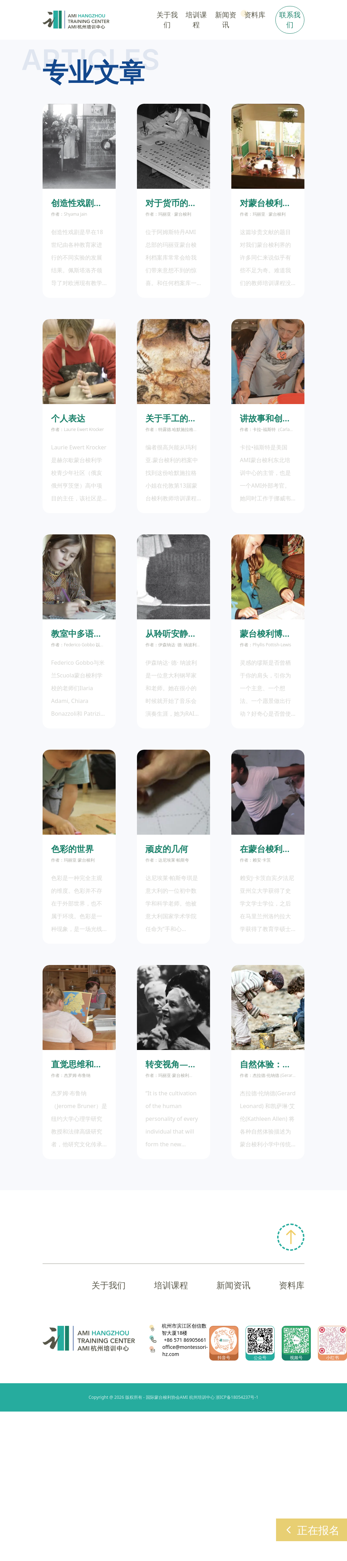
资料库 (291, 1285)
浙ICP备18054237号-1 (237, 1397)
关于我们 (109, 1285)
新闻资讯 (233, 1285)
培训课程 (171, 1285)
